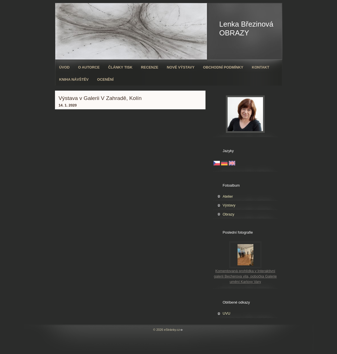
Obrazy (228, 214)
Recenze (149, 67)
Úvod (64, 67)
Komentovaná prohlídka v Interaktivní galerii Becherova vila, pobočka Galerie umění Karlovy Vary (245, 276)
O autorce (88, 67)
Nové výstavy (181, 67)
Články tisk (120, 67)
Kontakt (260, 67)
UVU (226, 313)
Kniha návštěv (74, 79)
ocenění (105, 79)
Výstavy (229, 205)
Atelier (228, 196)
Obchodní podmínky (223, 67)
